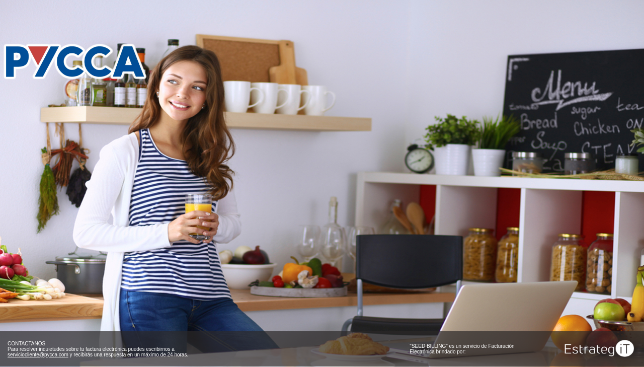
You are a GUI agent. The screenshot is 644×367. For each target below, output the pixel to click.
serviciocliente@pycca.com (38, 354)
